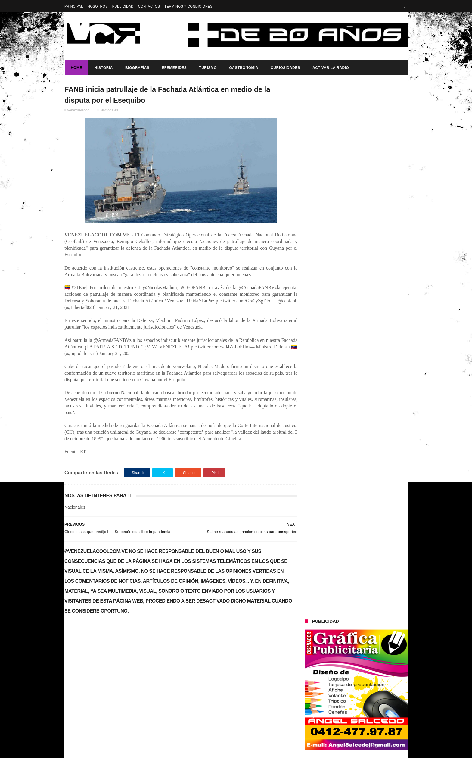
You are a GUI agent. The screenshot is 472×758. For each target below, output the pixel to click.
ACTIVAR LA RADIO (330, 68)
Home (76, 68)
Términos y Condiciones (188, 6)
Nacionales (109, 110)
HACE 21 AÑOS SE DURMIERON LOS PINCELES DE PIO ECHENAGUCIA (368, 251)
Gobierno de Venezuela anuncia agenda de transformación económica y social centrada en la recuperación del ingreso (116, 650)
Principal (73, 6)
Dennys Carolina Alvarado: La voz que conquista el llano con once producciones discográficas (368, 278)
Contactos (149, 6)
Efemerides (173, 68)
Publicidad (123, 6)
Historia (103, 68)
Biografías (137, 68)
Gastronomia (243, 68)
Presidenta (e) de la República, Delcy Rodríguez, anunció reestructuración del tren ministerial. (371, 337)
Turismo (207, 68)
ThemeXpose (171, 750)
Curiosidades (285, 68)
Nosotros (98, 6)
